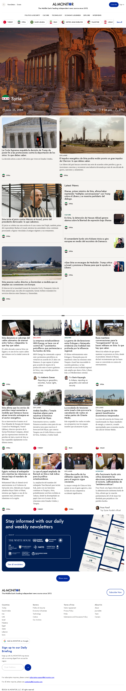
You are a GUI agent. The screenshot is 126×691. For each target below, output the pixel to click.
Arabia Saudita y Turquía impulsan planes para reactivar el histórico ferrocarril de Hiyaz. (44, 414)
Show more (63, 578)
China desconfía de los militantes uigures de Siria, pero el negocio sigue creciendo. (76, 478)
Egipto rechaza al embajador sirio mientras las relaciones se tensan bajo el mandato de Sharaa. (16, 475)
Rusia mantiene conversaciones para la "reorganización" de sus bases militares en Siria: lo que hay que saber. (110, 342)
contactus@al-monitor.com (33, 682)
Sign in (122, 5)
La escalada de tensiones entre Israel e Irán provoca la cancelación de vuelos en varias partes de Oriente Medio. (77, 412)
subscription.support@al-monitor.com (42, 677)
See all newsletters (15, 564)
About (97, 608)
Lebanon (5, 632)
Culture (46, 15)
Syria (3, 635)
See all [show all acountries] (119, 22)
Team (97, 614)
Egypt (4, 626)
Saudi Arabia (6, 611)
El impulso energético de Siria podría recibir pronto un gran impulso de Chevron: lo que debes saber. (91, 160)
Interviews (97, 15)
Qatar (4, 629)
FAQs (66, 614)
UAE (3, 617)
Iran (3, 614)
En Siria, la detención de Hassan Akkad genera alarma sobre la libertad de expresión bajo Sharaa (87, 219)
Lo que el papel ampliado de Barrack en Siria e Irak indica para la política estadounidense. (46, 475)
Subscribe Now (115, 592)
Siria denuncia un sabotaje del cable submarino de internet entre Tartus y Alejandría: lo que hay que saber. (16, 341)
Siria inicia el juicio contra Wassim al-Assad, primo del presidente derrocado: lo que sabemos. (27, 220)
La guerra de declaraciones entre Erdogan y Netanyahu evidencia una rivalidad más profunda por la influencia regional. (77, 345)
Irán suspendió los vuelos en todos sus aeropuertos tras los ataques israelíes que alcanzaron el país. (77, 424)
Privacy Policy (68, 611)
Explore (86, 15)
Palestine (5, 623)
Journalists (98, 611)
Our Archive (37, 620)
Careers (97, 617)
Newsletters (11, 4)
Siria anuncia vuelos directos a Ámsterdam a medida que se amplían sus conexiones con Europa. (29, 283)
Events (19, 4)
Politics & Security (32, 15)
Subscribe (114, 5)
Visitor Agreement (70, 608)
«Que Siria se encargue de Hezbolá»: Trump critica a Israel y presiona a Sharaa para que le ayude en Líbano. (88, 265)
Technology (57, 15)
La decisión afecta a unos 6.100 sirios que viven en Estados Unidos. (27, 159)
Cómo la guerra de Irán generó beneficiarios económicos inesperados (107, 413)
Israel (3, 620)
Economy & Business (73, 15)
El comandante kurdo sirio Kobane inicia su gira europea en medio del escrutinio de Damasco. (86, 240)
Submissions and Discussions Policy (76, 617)
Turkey (4, 608)
